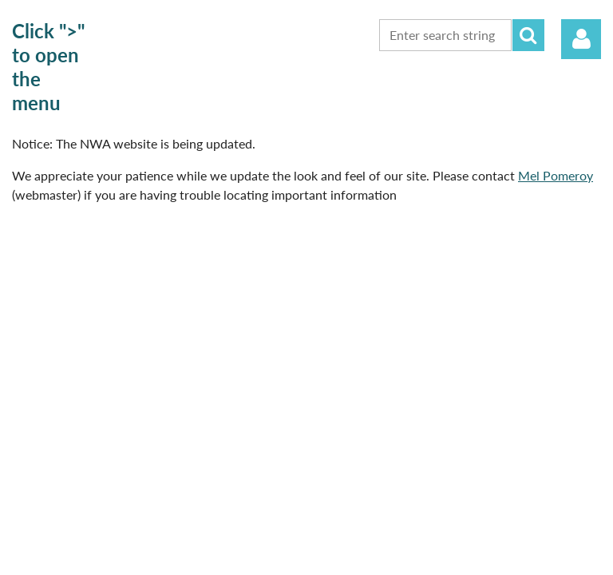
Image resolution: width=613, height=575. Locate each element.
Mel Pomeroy (555, 175)
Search (528, 35)
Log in (581, 39)
